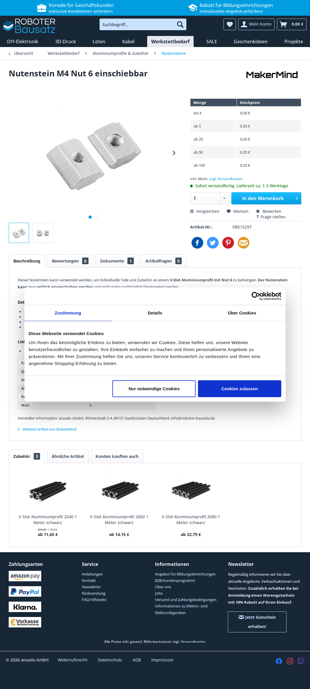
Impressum (162, 660)
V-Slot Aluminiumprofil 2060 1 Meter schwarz (119, 519)
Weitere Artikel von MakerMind (47, 429)
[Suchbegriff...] (143, 24)
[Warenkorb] (292, 24)
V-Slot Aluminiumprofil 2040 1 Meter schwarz (48, 519)
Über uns (163, 586)
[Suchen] (180, 24)
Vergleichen (204, 211)
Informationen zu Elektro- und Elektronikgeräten (181, 609)
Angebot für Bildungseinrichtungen (185, 574)
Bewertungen (70, 261)
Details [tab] (155, 312)
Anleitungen (92, 574)
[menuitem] (143, 24)
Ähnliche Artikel (68, 456)
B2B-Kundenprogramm (175, 580)
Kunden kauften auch (116, 456)
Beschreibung (26, 261)
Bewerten (268, 211)
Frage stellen (271, 217)
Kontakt (89, 580)
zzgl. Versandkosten (226, 178)
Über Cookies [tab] (242, 312)
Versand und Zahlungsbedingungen (186, 599)
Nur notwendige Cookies (154, 388)
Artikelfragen (163, 261)
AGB (137, 660)
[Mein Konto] (256, 24)
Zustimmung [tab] (68, 312)
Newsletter (91, 586)
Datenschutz (110, 660)
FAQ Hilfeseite (94, 599)
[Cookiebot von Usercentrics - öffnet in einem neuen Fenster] (255, 296)
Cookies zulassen (239, 388)
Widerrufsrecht (73, 660)
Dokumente (117, 261)
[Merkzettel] (230, 24)
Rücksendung (93, 593)
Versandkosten (193, 641)
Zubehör (26, 456)
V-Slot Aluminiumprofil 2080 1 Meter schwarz (191, 519)
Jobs (159, 593)
